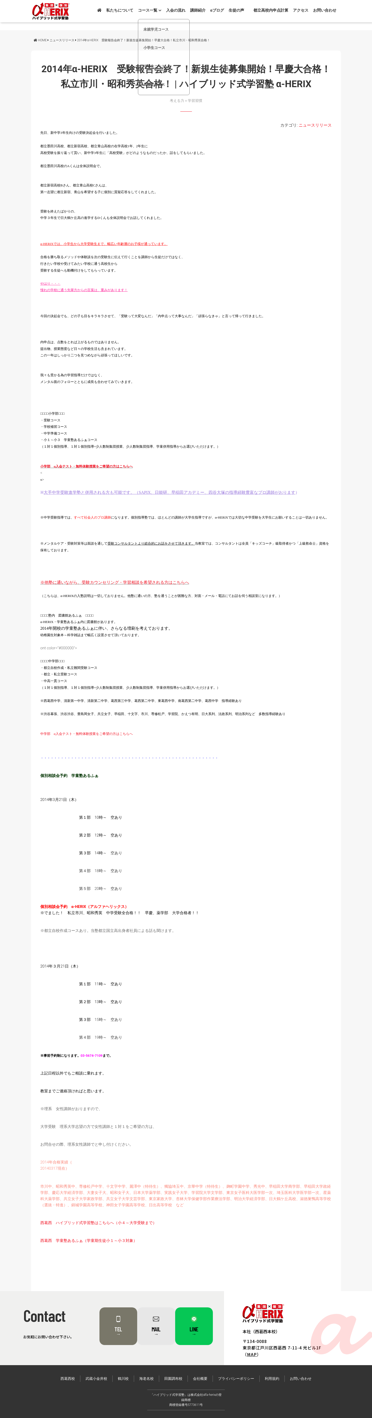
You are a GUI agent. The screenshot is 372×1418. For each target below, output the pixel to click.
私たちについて (119, 10)
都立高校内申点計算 (270, 10)
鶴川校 (123, 1378)
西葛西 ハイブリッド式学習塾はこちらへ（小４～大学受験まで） (98, 1222)
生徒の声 (236, 10)
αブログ (217, 10)
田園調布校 (173, 1378)
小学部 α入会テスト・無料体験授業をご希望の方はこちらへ (86, 466)
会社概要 (200, 1378)
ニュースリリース (315, 125)
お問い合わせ (324, 10)
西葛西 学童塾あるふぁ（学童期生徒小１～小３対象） (88, 1240)
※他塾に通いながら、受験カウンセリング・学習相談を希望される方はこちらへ (114, 582)
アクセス (300, 10)
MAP (252, 1354)
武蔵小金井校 (96, 1378)
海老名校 (146, 1378)
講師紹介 (198, 10)
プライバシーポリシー (236, 1378)
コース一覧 (149, 10)
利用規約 (272, 1378)
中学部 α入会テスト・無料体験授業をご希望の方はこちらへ (86, 734)
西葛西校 (67, 1378)
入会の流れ (175, 10)
